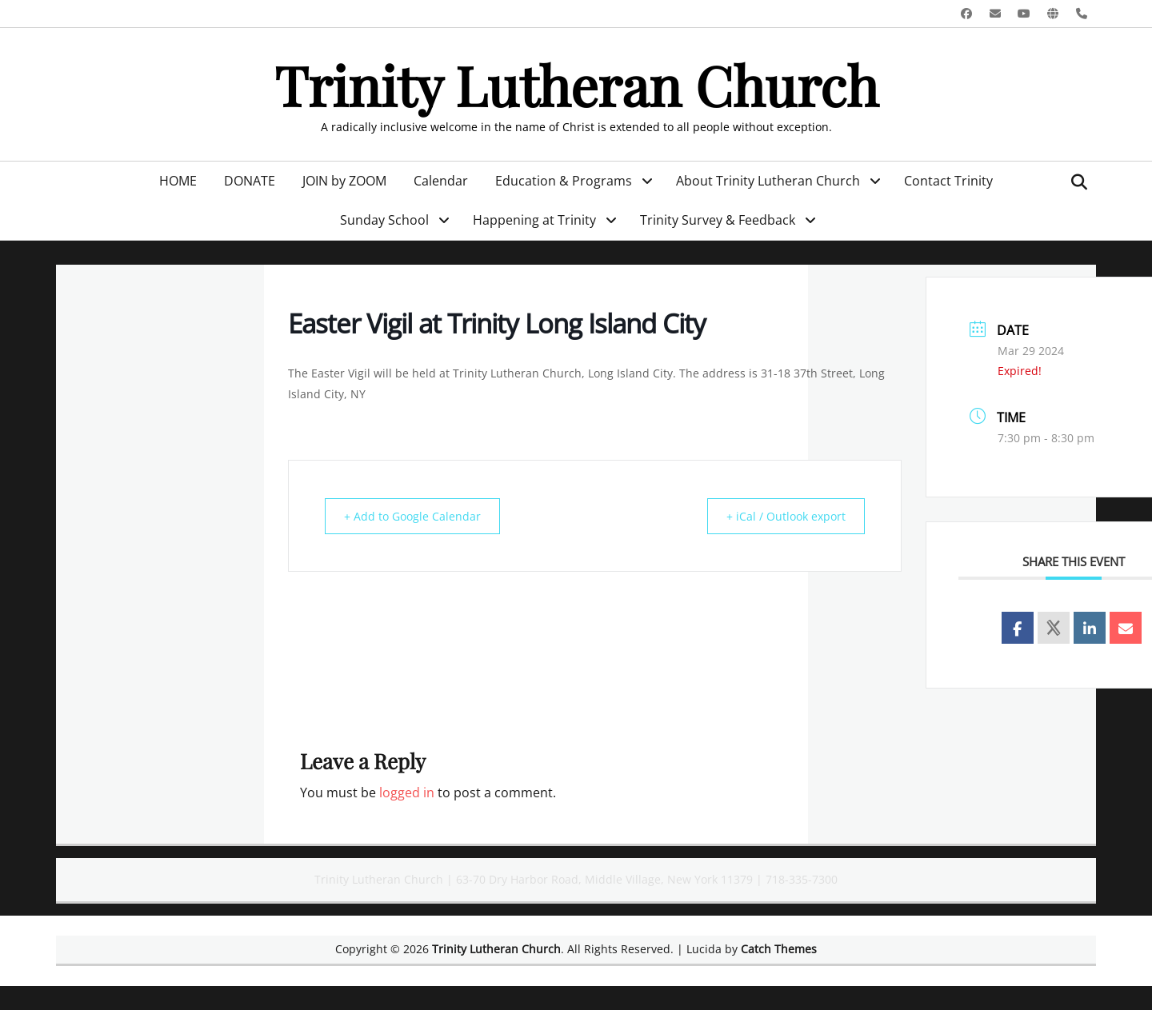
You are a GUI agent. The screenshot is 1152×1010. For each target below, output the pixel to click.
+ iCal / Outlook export (779, 516)
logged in (406, 792)
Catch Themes (779, 948)
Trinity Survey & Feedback (717, 220)
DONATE (249, 181)
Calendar (441, 181)
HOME (178, 181)
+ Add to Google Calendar (418, 516)
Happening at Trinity (534, 220)
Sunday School (384, 220)
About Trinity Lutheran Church (768, 181)
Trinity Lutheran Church (576, 84)
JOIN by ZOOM (344, 181)
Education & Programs (563, 181)
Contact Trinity (948, 181)
